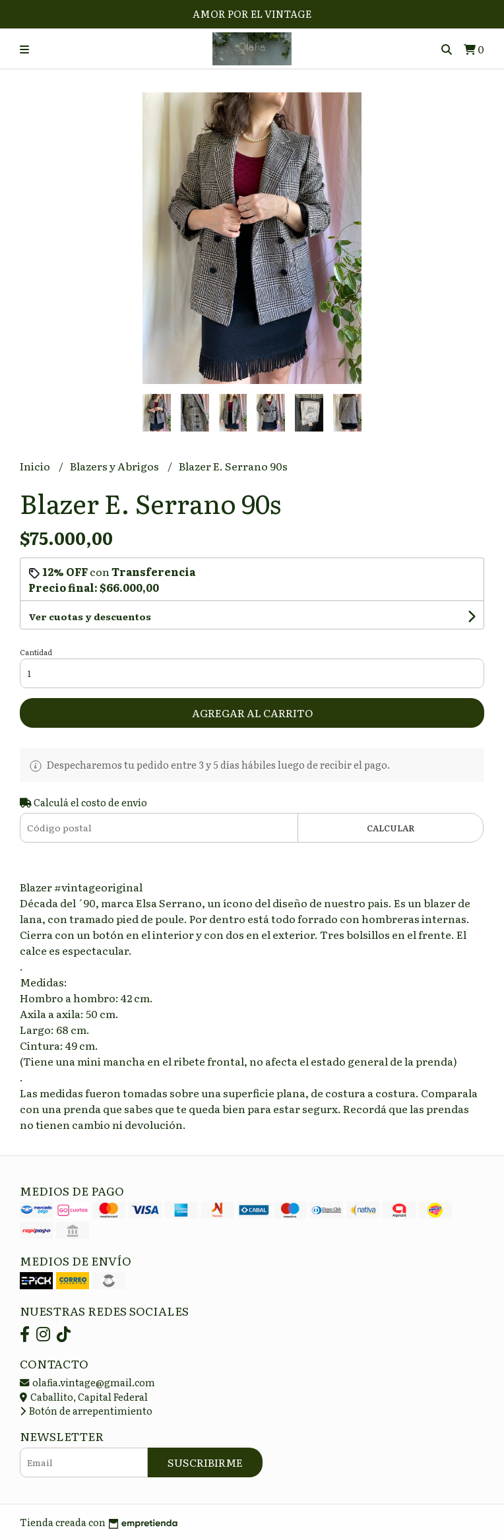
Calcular (391, 827)
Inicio (36, 466)
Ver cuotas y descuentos (89, 616)
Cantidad (36, 652)
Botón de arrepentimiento (86, 1410)
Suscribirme (205, 1462)
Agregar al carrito (252, 713)
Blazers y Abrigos (115, 466)
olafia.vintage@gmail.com (87, 1382)
